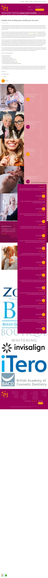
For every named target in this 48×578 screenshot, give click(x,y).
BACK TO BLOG (4, 78)
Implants (44, 1)
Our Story (23, 1)
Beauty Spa (16, 395)
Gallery (40, 1)
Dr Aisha (2, 73)
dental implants (31, 30)
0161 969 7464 (21, 399)
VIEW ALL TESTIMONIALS (40, 206)
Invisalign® (36, 1)
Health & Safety (35, 394)
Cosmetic (31, 1)
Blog (5, 15)
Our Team (25, 391)
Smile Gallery (24, 395)
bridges (37, 30)
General (27, 1)
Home (2, 15)
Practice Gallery (24, 394)
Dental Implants (15, 394)
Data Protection (35, 395)
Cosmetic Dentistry (15, 391)
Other (7, 15)
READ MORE (28, 97)
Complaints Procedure (34, 391)
